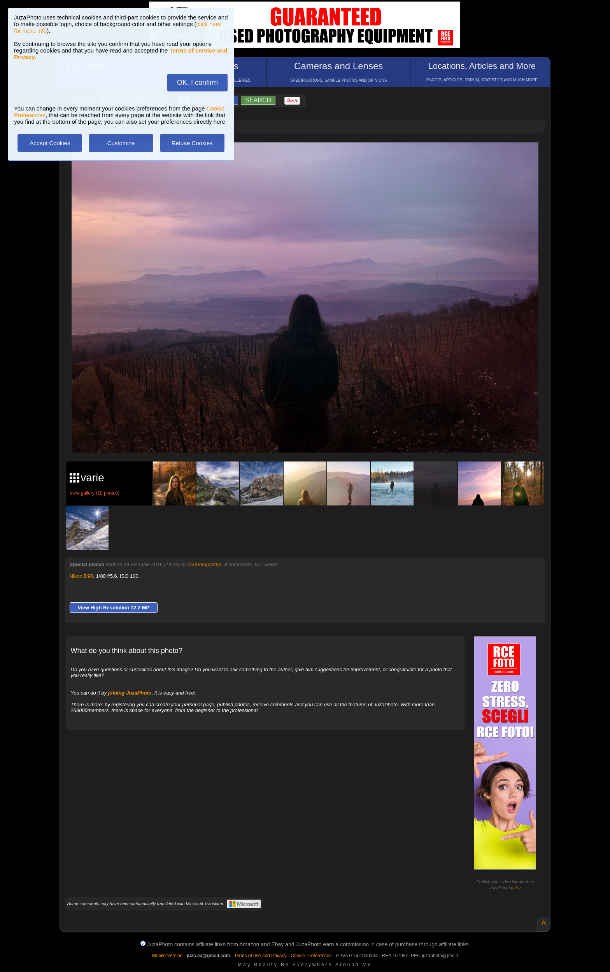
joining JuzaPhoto (130, 693)
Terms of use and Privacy (260, 955)
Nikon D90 (81, 576)
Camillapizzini (205, 564)
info (515, 887)
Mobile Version (167, 955)
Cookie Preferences (311, 955)
